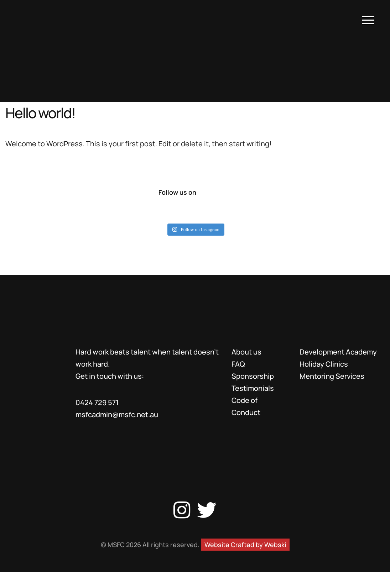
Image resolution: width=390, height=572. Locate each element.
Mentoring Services (332, 376)
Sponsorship (253, 376)
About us (246, 352)
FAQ (238, 364)
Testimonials (253, 388)
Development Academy (338, 352)
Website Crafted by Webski (245, 544)
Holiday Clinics (324, 364)
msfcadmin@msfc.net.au (117, 414)
